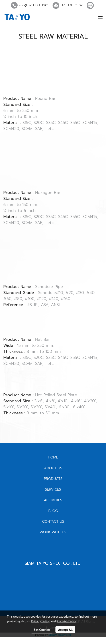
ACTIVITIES (53, 500)
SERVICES (53, 489)
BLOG (53, 511)
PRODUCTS (53, 478)
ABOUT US (53, 468)
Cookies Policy (66, 621)
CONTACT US (53, 521)
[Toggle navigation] (100, 17)
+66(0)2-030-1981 (34, 5)
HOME (53, 457)
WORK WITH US (53, 532)
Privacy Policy (40, 621)
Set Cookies (42, 629)
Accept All (65, 629)
